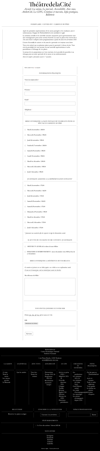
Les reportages (77, 394)
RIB (26, 320)
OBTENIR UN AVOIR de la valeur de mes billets (42, 246)
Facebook (50, 438)
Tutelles (61, 388)
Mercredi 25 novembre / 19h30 (36, 135)
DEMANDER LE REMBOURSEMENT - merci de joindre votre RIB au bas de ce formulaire (51, 253)
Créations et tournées (53, 11)
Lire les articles (21, 372)
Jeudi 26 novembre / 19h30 (35, 140)
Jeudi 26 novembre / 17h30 (35, 196)
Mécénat (61, 394)
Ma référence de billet (32, 275)
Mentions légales (44, 448)
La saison (36, 8)
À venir (5, 372)
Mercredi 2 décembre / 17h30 (36, 222)
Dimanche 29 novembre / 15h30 (37, 212)
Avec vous (70, 8)
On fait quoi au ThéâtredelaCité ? (93, 374)
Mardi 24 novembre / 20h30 (36, 130)
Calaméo (50, 442)
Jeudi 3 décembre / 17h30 (35, 228)
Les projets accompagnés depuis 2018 (78, 398)
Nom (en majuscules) (32, 80)
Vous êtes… (35, 372)
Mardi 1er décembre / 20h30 (36, 161)
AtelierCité (27, 11)
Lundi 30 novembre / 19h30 (36, 156)
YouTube (50, 440)
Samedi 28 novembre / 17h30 (36, 206)
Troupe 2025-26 (50, 374)
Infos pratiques (71, 11)
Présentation (49, 372)
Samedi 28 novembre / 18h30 (36, 151)
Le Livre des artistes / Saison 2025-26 (48, 425)
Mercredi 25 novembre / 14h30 (36, 191)
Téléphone (28, 110)
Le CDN (37, 11)
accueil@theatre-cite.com (50, 360)
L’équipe (61, 386)
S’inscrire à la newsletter (49, 415)
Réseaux (61, 390)
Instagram (50, 436)
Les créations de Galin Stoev (77, 382)
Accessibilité (59, 8)
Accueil (27, 8)
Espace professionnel (82, 409)
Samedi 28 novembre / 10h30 (36, 201)
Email (27, 100)
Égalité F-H (62, 392)
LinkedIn (50, 444)
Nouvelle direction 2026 (62, 382)
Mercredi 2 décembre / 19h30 (36, 167)
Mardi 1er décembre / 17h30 (36, 217)
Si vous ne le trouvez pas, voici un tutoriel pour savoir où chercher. (43, 270)
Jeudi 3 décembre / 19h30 (35, 172)
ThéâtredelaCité (50, 5)
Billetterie (50, 14)
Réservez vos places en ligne (17, 414)
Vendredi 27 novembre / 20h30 (37, 145)
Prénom (28, 90)
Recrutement (49, 380)
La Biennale (6, 382)
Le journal (48, 8)
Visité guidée (91, 386)
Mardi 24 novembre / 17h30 (35, 185)
